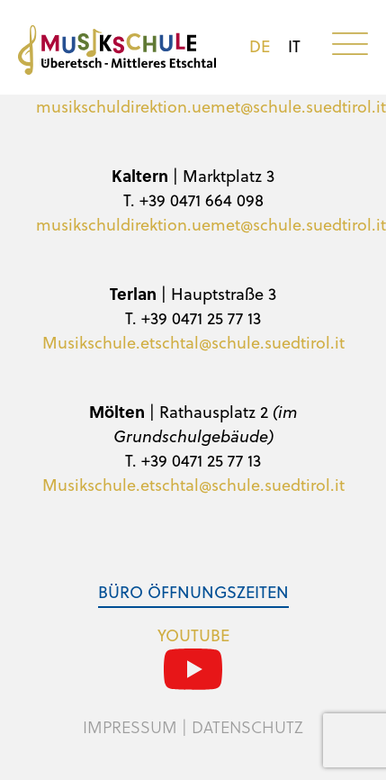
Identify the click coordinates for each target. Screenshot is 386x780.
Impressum (130, 727)
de (259, 46)
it (294, 46)
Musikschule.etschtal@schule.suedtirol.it (193, 342)
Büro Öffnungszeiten (193, 591)
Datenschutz (247, 727)
